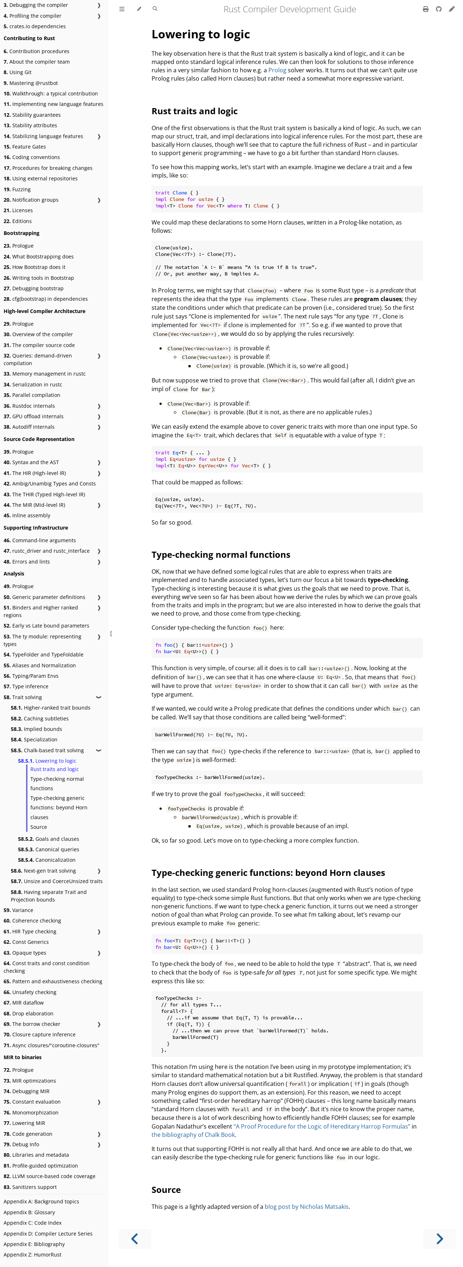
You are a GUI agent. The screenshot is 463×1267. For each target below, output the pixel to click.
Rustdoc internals (29, 405)
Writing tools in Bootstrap (39, 277)
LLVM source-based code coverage (49, 1176)
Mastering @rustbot (31, 83)
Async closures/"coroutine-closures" (51, 1045)
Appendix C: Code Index (32, 1222)
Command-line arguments (40, 540)
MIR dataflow (24, 1002)
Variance (18, 910)
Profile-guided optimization (41, 1165)
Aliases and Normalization (40, 665)
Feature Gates (25, 146)
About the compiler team (37, 61)
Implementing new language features (53, 103)
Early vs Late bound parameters (46, 625)
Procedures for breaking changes (48, 167)
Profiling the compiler (32, 15)
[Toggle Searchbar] (155, 9)
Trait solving (23, 697)
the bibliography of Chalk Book (193, 1135)
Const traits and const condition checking (47, 967)
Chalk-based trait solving (47, 750)
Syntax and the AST (31, 462)
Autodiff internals (29, 426)
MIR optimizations (30, 1080)
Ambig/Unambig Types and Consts (50, 483)
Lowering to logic (47, 760)
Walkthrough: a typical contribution (51, 93)
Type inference (26, 686)
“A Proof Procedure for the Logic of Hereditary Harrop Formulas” (322, 1126)
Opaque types (25, 952)
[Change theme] (139, 9)
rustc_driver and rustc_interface (47, 550)
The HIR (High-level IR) (35, 473)
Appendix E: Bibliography (34, 1244)
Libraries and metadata (36, 1154)
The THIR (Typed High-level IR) (44, 494)
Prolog (277, 70)
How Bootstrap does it (34, 267)
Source (38, 826)
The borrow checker (32, 1023)
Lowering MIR (24, 1123)
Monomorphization (31, 1112)
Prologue (19, 245)
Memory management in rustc (45, 373)
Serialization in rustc (33, 384)
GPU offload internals (34, 416)
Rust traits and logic (54, 769)
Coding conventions (32, 157)
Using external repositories (41, 178)
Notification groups (31, 199)
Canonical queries (48, 849)
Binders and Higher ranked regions (41, 611)
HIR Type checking (30, 931)
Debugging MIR (27, 1091)
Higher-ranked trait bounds (50, 707)
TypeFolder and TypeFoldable (44, 654)
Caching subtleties (40, 718)
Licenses (18, 210)
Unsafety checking (30, 992)
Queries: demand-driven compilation (38, 359)
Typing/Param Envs (31, 675)
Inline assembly (27, 515)
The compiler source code (39, 345)
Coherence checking (32, 920)
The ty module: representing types (42, 640)
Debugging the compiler (36, 4)
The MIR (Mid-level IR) (34, 504)
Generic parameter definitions (44, 597)
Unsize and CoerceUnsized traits (57, 881)
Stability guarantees (32, 114)
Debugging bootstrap (34, 288)
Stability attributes (30, 125)
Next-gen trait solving (43, 870)
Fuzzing (17, 189)
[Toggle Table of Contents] (122, 9)
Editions (18, 221)
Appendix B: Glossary (29, 1212)
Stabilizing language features (43, 136)
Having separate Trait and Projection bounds (49, 896)
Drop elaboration (29, 1013)
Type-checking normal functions (57, 783)
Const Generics (26, 941)
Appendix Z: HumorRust (32, 1254)
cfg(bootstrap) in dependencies (46, 298)
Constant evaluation (32, 1101)
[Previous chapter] (135, 1239)
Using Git (17, 72)
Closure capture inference (40, 1034)
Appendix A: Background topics (41, 1201)
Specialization (34, 739)
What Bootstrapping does (39, 256)
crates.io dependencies (35, 26)
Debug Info (21, 1144)
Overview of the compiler (38, 334)
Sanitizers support (30, 1186)
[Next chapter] (439, 1239)
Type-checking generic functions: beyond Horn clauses (59, 808)
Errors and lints (27, 561)
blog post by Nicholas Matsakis (307, 1207)
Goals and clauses (48, 838)
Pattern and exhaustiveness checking (53, 981)
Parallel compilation (32, 394)
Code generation (28, 1133)
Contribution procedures (36, 51)
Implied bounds (36, 728)
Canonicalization (47, 859)
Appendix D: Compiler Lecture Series (48, 1233)
